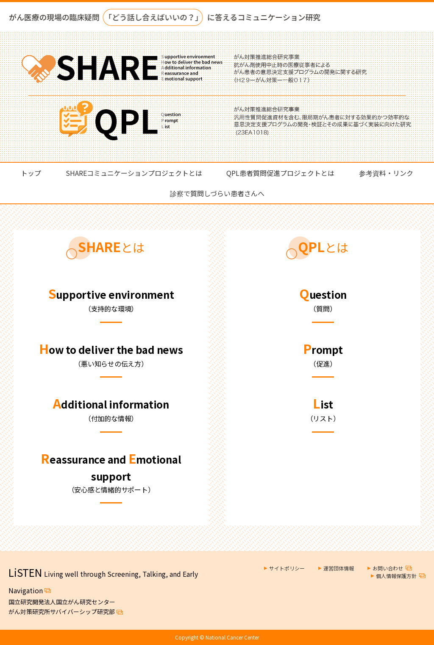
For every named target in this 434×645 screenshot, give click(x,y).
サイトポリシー (287, 568)
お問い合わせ (388, 568)
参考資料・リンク (386, 173)
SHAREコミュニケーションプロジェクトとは (134, 173)
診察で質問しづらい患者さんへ (217, 193)
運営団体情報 (338, 568)
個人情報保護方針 (396, 575)
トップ (31, 173)
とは (111, 247)
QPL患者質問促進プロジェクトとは (280, 173)
